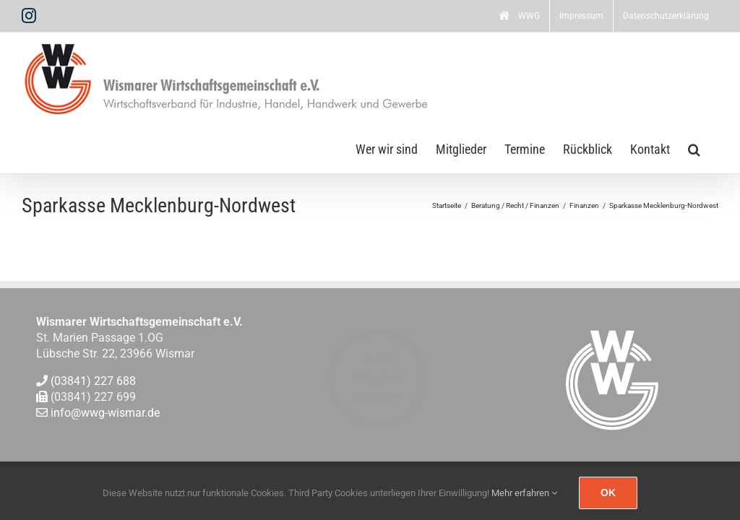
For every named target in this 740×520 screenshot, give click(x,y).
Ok (608, 492)
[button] (694, 148)
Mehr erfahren (524, 493)
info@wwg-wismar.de (105, 413)
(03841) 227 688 (93, 381)
